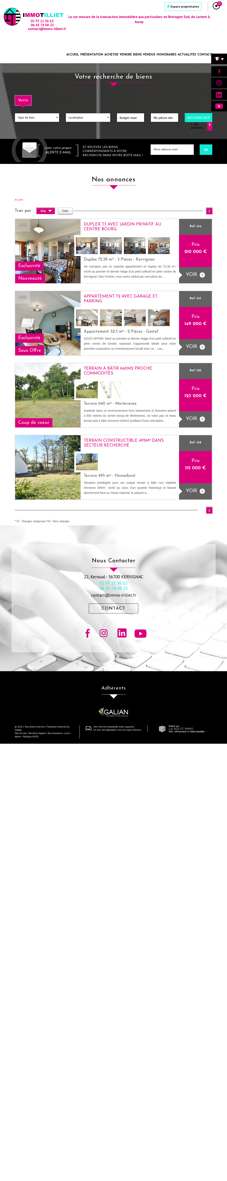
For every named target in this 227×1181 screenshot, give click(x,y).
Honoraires (167, 54)
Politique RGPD (30, 736)
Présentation (91, 54)
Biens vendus (144, 54)
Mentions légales (37, 733)
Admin (18, 736)
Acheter (111, 54)
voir (195, 275)
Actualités (187, 54)
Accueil (72, 54)
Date (65, 210)
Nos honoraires (55, 733)
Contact (204, 54)
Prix (46, 211)
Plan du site (21, 733)
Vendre (125, 54)
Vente (23, 100)
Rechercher (198, 117)
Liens (67, 733)
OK (206, 149)
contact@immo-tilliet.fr (113, 595)
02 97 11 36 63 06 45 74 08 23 (114, 585)
